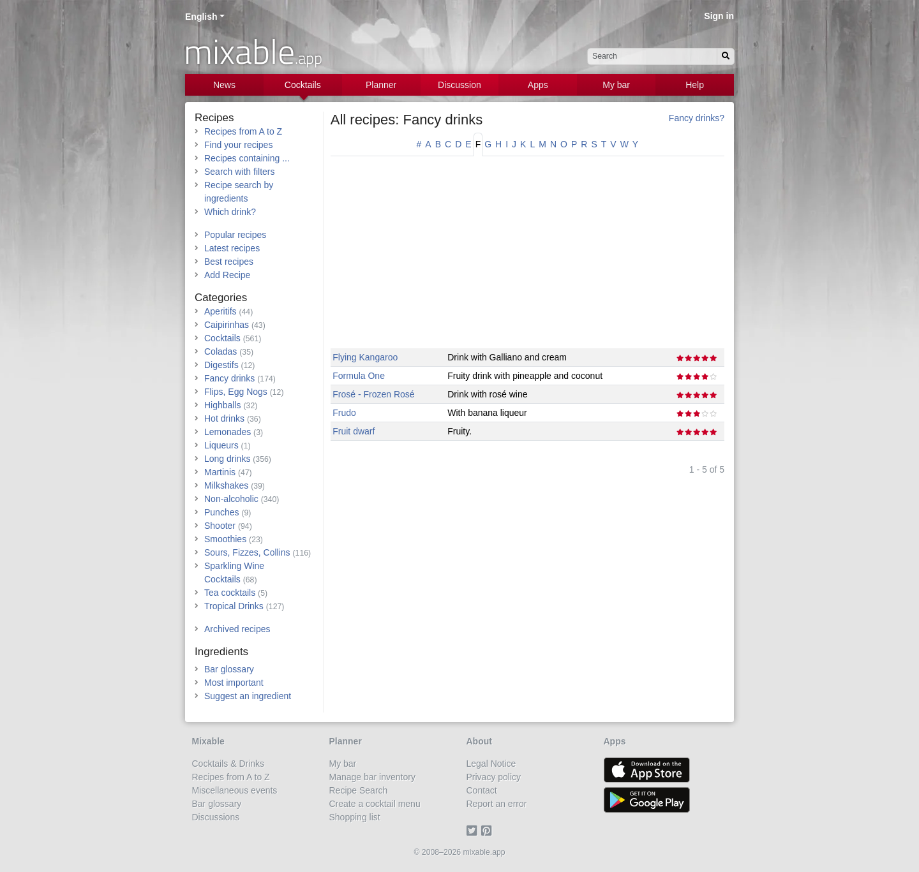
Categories (221, 298)
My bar (616, 85)
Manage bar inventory (372, 777)
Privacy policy (494, 777)
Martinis (219, 472)
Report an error (497, 804)
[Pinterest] (488, 830)
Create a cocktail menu (375, 804)
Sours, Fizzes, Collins (247, 552)
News (224, 85)
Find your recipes (238, 145)
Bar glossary (229, 669)
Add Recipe (227, 275)
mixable (253, 51)
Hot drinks (224, 418)
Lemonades (227, 432)
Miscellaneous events (235, 790)
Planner (381, 85)
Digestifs (221, 365)
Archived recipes (237, 629)
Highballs (222, 405)
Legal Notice (491, 763)
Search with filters (239, 171)
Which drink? (230, 212)
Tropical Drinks (234, 606)
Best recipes (228, 261)
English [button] (201, 16)
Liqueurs (221, 445)
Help (694, 85)
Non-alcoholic (231, 499)
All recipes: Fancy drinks (406, 120)
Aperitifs (220, 311)
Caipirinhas (226, 325)
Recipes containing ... (247, 158)
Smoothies (225, 539)
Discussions (216, 817)
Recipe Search (358, 790)
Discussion (459, 85)
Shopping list (354, 817)
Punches (221, 512)
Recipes (214, 118)
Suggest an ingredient (247, 696)
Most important (234, 682)
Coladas (220, 351)
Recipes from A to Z (243, 131)
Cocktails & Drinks (228, 763)
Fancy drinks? (696, 118)
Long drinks (227, 459)
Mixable (208, 741)
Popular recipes (235, 235)
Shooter (219, 526)
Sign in (719, 16)
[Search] (726, 56)
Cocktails (303, 85)
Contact (482, 790)
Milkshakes (226, 485)
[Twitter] (474, 830)
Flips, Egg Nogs (235, 392)
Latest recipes (232, 248)
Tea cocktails (229, 592)
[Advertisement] (527, 259)
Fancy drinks (229, 378)
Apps (538, 85)
